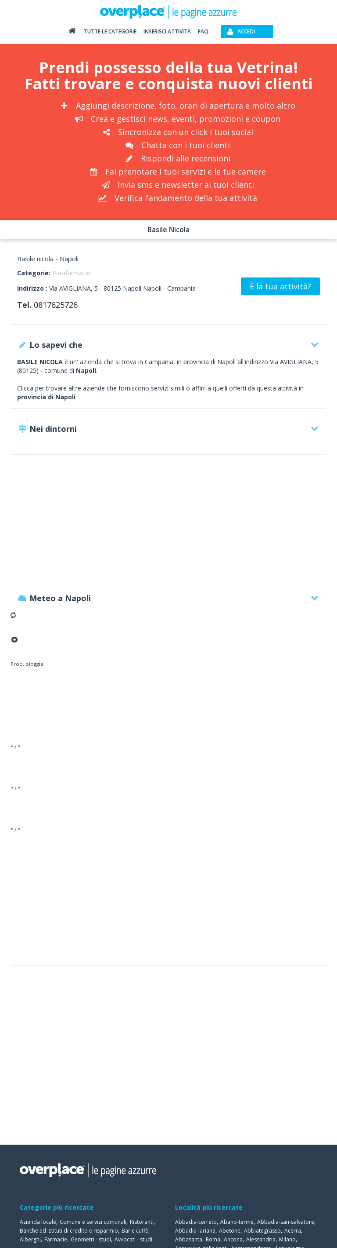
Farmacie (55, 1239)
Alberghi (30, 1239)
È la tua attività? (280, 286)
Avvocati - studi (133, 1239)
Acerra (292, 1230)
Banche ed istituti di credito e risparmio (69, 1230)
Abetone (229, 1230)
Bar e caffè (135, 1230)
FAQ (203, 31)
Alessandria (261, 1239)
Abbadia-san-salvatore (285, 1222)
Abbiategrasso (262, 1230)
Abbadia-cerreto (196, 1222)
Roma (213, 1239)
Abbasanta (188, 1239)
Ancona (233, 1239)
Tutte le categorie (110, 31)
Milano (287, 1239)
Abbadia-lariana (195, 1230)
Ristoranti (142, 1222)
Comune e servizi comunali (93, 1222)
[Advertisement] (168, 524)
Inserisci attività (167, 31)
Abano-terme (237, 1222)
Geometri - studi (91, 1239)
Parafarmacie (71, 273)
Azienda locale (38, 1222)
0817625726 (56, 304)
